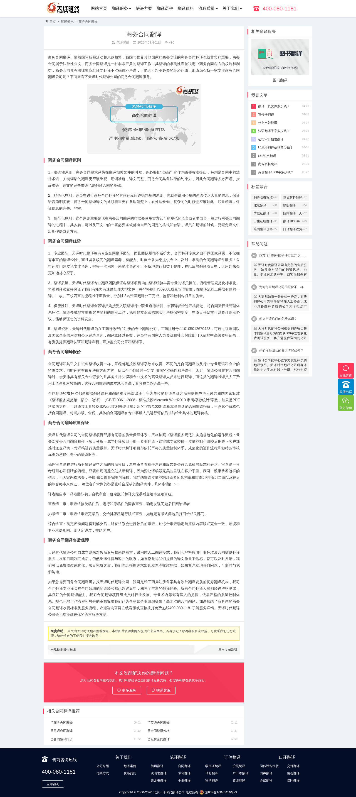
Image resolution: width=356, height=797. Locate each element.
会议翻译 (266, 780)
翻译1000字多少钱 (295, 221)
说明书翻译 (159, 773)
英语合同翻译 (158, 722)
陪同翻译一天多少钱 (295, 213)
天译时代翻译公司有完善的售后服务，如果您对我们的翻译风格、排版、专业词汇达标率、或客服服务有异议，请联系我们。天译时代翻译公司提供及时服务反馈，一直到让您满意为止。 (280, 270)
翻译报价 (72, 352)
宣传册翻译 (266, 114)
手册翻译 (184, 780)
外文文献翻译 (267, 123)
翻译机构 (221, 582)
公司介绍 (102, 766)
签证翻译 (238, 780)
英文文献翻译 (227, 650)
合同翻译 (62, 57)
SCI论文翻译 (267, 156)
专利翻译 (184, 773)
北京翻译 (265, 205)
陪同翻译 (293, 780)
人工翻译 (155, 552)
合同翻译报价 (61, 739)
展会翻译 (293, 773)
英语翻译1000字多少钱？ (276, 172)
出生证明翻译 (265, 221)
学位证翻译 (265, 213)
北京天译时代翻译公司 (169, 792)
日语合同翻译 (61, 731)
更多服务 (126, 690)
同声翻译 (266, 773)
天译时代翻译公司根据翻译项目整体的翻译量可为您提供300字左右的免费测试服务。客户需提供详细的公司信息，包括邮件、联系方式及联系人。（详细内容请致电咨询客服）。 (280, 334)
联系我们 (130, 773)
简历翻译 (157, 766)
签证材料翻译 (295, 197)
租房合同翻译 (158, 739)
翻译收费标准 (67, 393)
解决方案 (144, 8)
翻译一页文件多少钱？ (274, 106)
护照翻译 (295, 205)
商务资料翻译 (267, 164)
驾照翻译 (211, 773)
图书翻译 (280, 80)
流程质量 (206, 8)
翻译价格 (186, 8)
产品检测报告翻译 (63, 650)
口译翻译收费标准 (295, 229)
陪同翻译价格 (265, 229)
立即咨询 (53, 784)
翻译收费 (96, 364)
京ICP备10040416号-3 (218, 792)
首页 (52, 21)
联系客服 (161, 690)
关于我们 (230, 8)
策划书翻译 (159, 780)
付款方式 (102, 773)
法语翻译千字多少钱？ (274, 131)
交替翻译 (293, 766)
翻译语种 (165, 8)
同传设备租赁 (269, 766)
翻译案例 (130, 766)
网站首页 (99, 8)
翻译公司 (55, 77)
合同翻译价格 (158, 731)
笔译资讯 (67, 21)
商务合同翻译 (88, 21)
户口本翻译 (240, 773)
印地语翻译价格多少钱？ (275, 147)
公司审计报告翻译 (271, 139)
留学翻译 (211, 780)
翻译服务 (120, 8)
